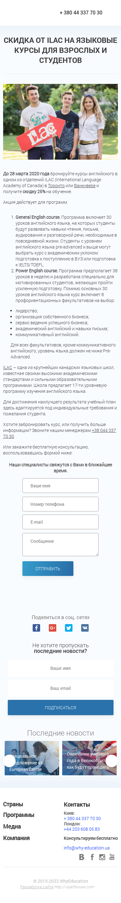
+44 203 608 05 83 (82, 829)
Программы (18, 814)
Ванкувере (84, 185)
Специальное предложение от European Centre (26, 762)
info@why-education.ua (87, 847)
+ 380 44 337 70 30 (81, 12)
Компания (16, 838)
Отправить (47, 569)
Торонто (56, 185)
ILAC (7, 367)
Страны (13, 804)
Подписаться (60, 708)
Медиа (12, 826)
